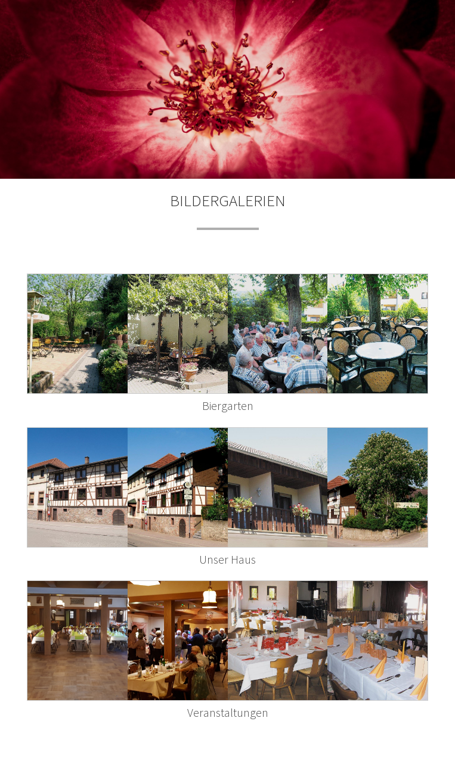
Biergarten (227, 405)
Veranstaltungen (227, 712)
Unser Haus (227, 559)
